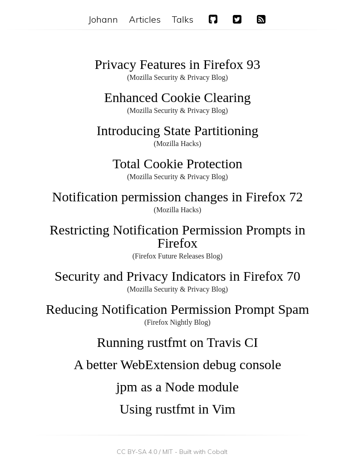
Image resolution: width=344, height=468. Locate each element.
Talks (182, 19)
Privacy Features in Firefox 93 (177, 64)
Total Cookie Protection (177, 163)
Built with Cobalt (203, 452)
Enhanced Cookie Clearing (177, 97)
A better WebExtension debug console (177, 364)
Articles (145, 19)
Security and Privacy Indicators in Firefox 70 (177, 275)
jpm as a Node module (177, 386)
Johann (103, 19)
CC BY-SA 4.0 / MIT (145, 452)
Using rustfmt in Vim (177, 408)
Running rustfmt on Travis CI (177, 342)
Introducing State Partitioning (178, 130)
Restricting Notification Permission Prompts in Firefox (177, 236)
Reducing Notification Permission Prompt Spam (177, 309)
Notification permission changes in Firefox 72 (177, 196)
